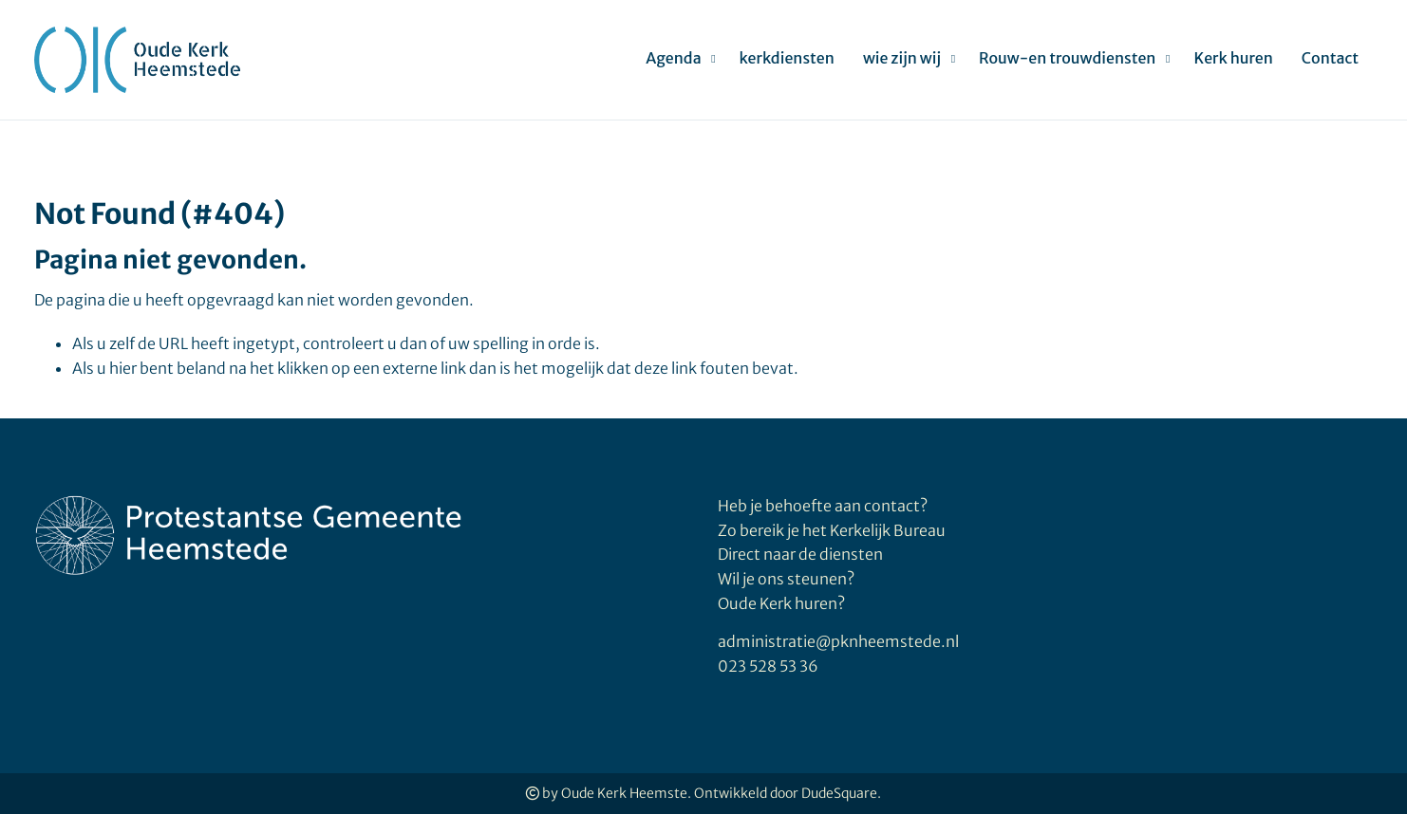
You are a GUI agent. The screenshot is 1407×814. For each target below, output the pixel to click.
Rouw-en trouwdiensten (1067, 57)
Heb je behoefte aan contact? (823, 505)
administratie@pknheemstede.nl (838, 641)
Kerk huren (1232, 57)
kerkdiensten (787, 57)
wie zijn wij (902, 57)
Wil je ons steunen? (787, 578)
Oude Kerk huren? (781, 603)
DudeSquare (839, 793)
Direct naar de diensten (800, 554)
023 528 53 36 (768, 666)
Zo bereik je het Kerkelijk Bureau (832, 530)
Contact (1330, 57)
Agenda (673, 57)
